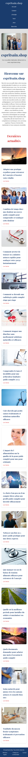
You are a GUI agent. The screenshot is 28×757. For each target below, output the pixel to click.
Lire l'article (6, 181)
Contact (14, 10)
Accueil (14, 6)
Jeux (14, 22)
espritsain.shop (14, 3)
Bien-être (14, 26)
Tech (14, 18)
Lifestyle (14, 14)
